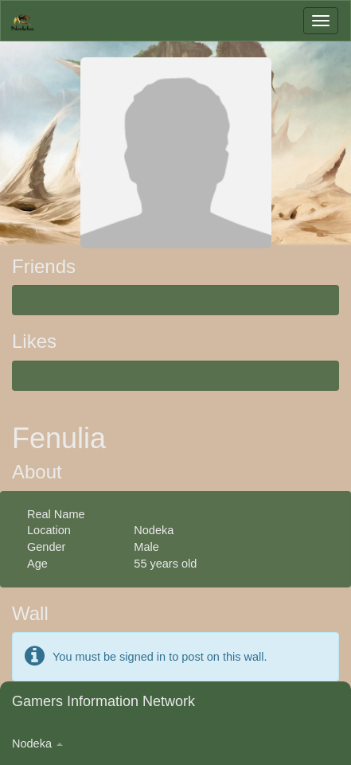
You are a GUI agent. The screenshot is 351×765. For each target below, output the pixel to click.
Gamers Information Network (103, 701)
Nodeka (37, 743)
